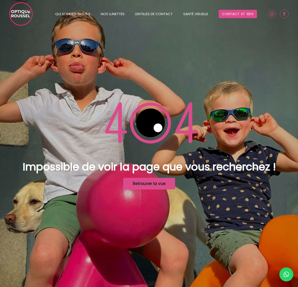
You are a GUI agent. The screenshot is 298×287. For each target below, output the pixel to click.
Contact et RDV (238, 13)
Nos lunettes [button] (113, 13)
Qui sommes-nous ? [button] (72, 13)
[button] (286, 274)
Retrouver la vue (149, 183)
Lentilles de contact (154, 13)
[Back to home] (21, 14)
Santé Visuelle (195, 13)
